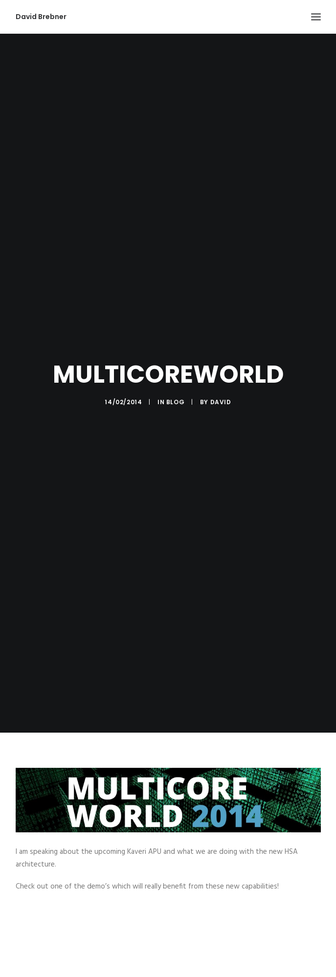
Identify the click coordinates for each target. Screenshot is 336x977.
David (220, 395)
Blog (175, 395)
